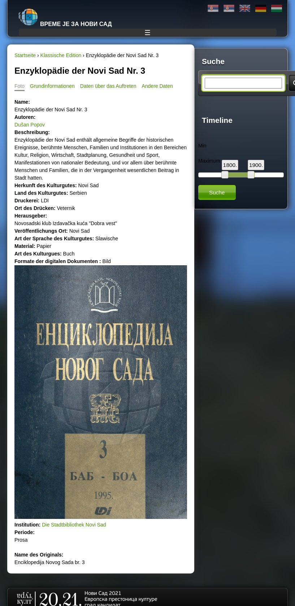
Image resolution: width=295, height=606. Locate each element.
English (244, 8)
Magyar (276, 8)
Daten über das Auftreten (108, 86)
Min (202, 146)
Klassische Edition (61, 55)
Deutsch (260, 8)
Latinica (229, 8)
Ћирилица (213, 8)
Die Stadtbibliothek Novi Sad (74, 525)
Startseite (25, 55)
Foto (19, 86)
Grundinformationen (52, 86)
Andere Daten (157, 86)
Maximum (209, 161)
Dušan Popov (29, 125)
